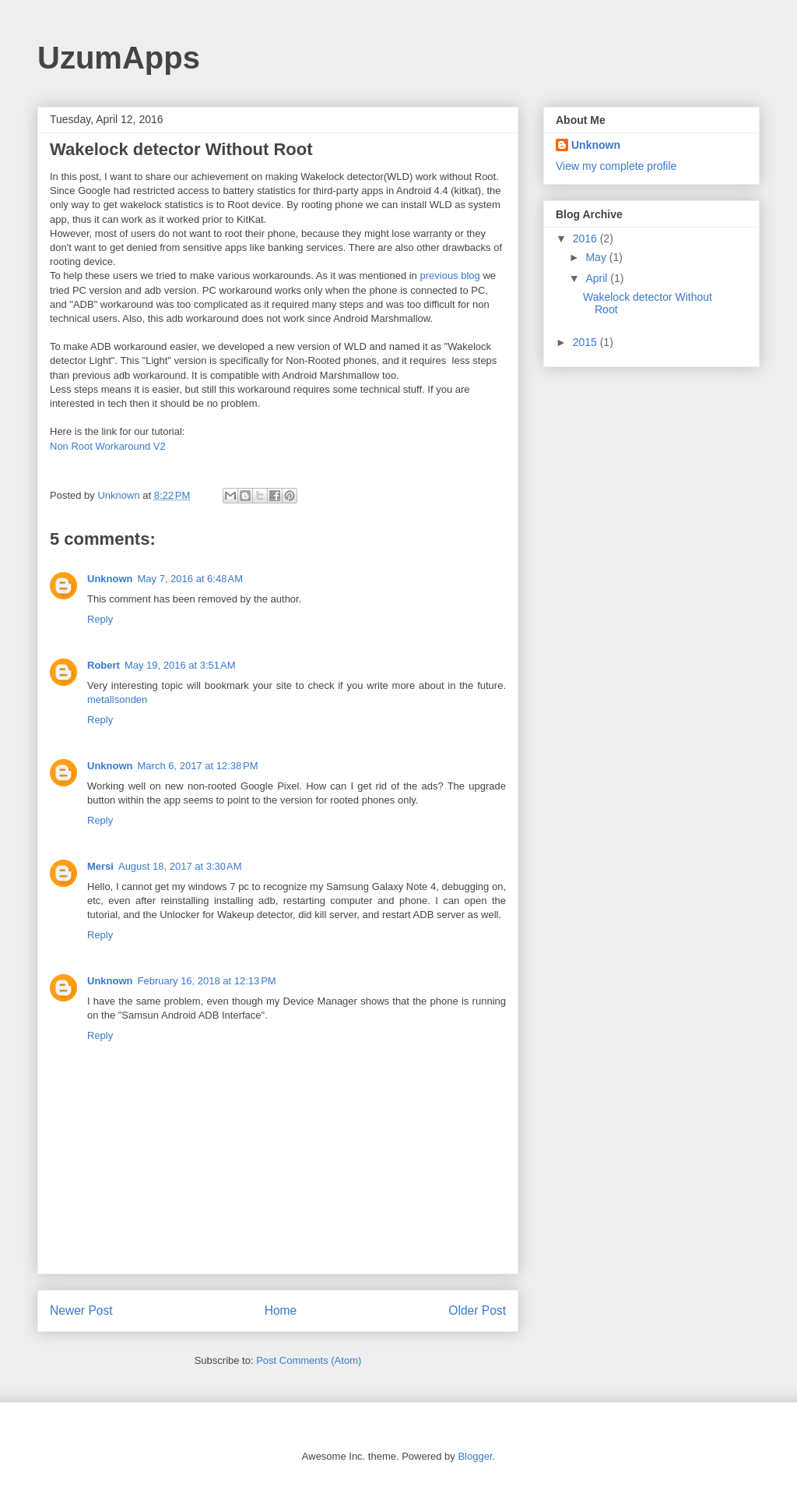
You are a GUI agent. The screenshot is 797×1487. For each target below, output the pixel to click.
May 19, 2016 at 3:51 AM (180, 665)
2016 (586, 238)
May (597, 257)
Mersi (100, 866)
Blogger (475, 1456)
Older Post (477, 1310)
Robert (103, 665)
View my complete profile (616, 166)
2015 (586, 342)
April (597, 278)
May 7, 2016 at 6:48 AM (191, 579)
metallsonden (117, 699)
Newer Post (81, 1310)
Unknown (110, 579)
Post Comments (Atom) (308, 1360)
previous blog (449, 275)
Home (281, 1310)
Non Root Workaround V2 (108, 446)
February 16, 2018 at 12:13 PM (207, 981)
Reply (100, 619)
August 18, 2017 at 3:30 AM (180, 866)
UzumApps (118, 58)
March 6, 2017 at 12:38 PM (198, 766)
